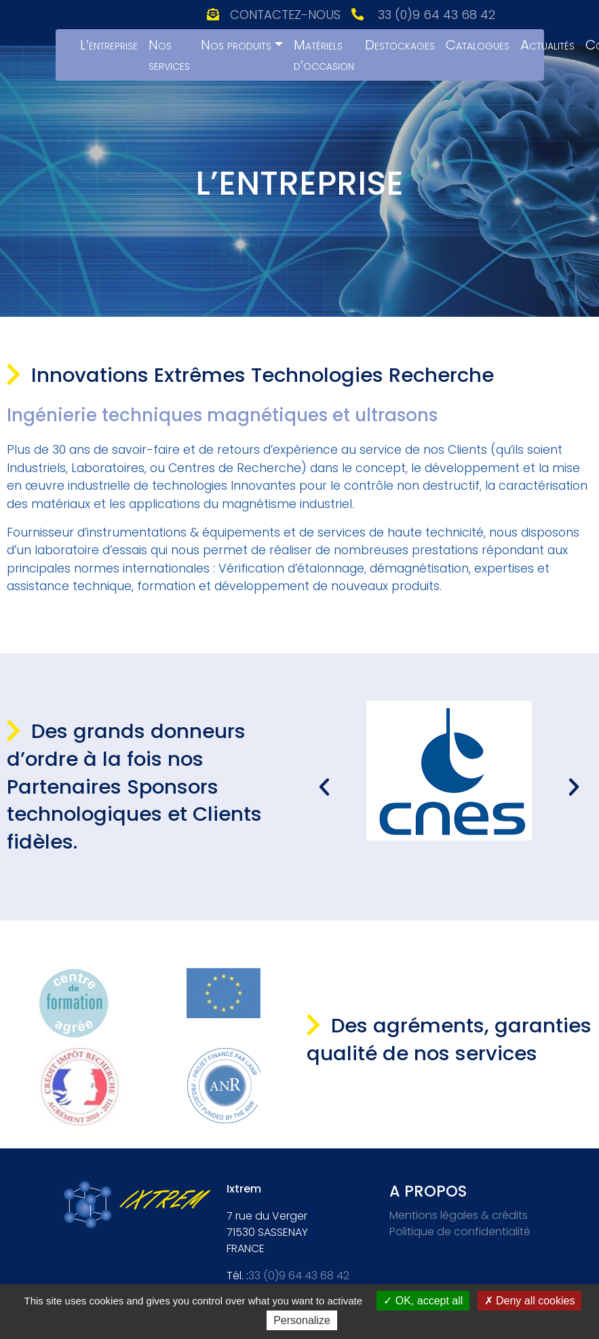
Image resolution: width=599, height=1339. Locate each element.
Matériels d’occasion (324, 55)
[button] (324, 786)
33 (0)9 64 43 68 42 (436, 14)
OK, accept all (423, 1300)
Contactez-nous (285, 14)
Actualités (547, 44)
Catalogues (477, 44)
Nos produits (236, 44)
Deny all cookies (529, 1300)
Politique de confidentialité (459, 1231)
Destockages (400, 44)
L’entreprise (109, 44)
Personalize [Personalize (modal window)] (301, 1320)
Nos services (169, 55)
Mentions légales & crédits (458, 1215)
